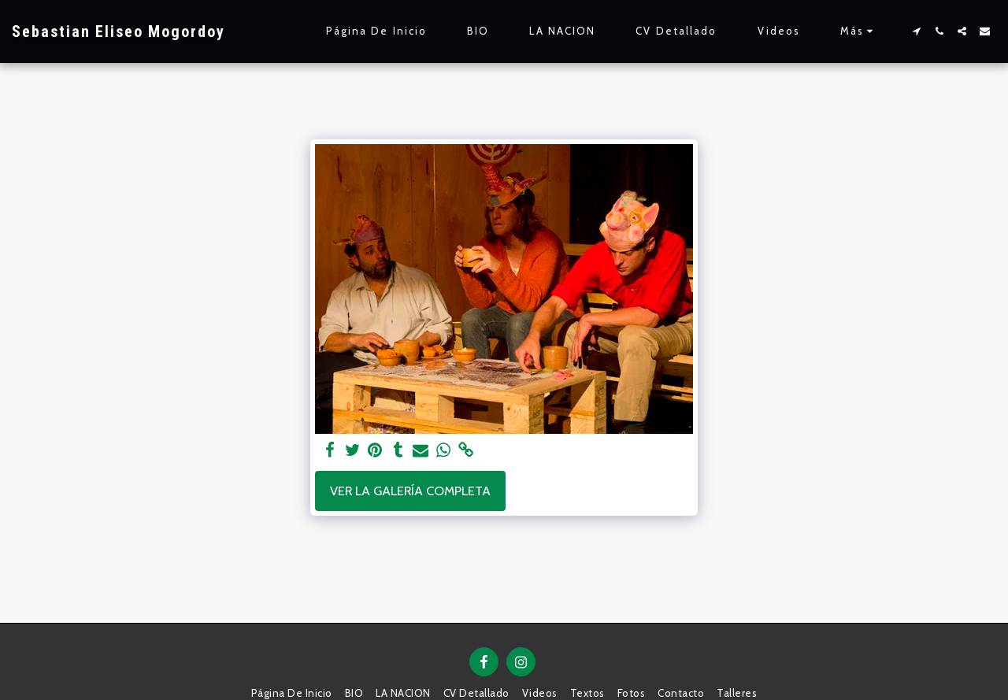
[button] (916, 31)
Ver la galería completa (410, 490)
